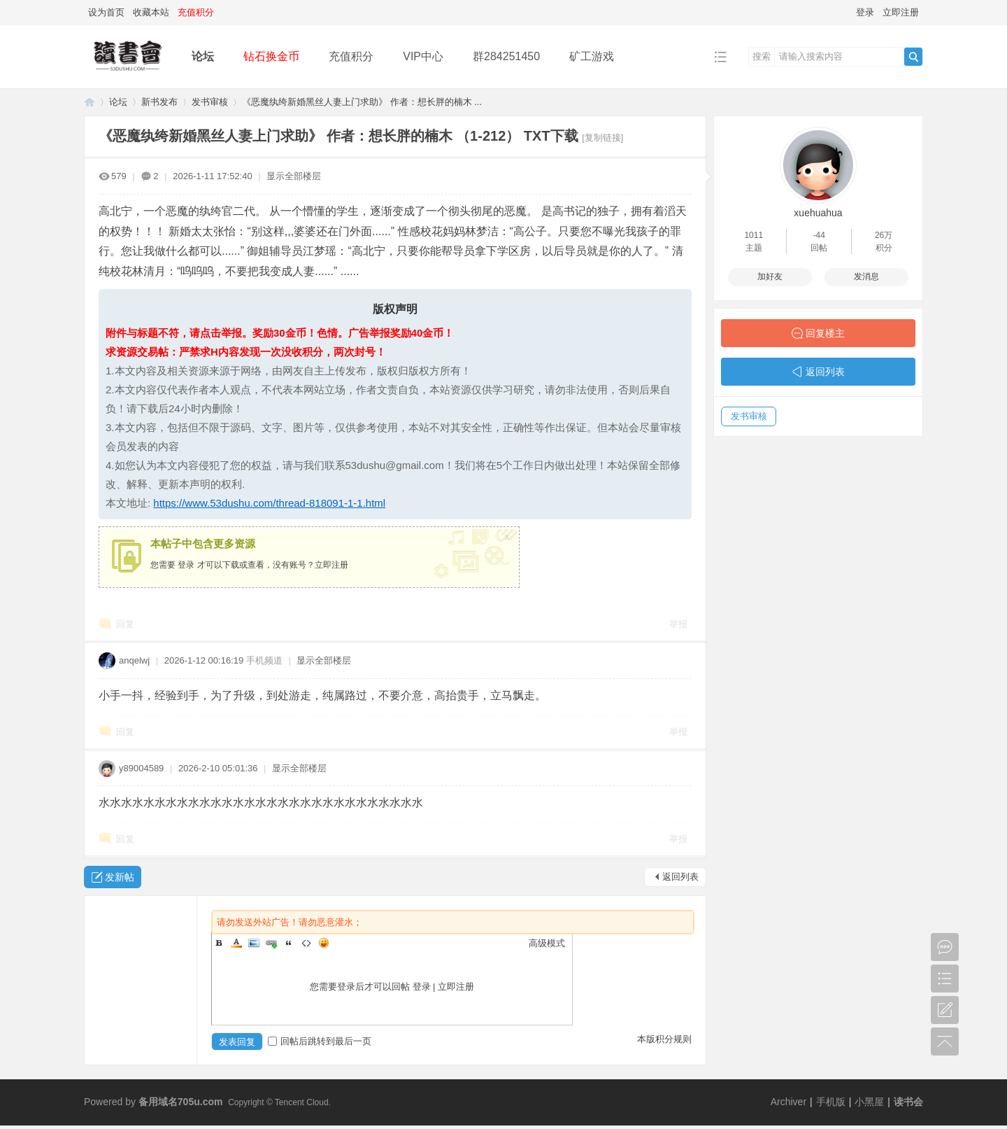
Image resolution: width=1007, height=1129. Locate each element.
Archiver (788, 1101)
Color (236, 943)
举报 (678, 624)
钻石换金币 (271, 56)
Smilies (324, 943)
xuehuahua (818, 212)
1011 (753, 235)
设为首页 (106, 12)
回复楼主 (825, 333)
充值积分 (351, 56)
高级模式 (547, 943)
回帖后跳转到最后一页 (319, 1041)
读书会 (908, 1101)
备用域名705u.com (180, 1101)
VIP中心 (423, 56)
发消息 (866, 276)
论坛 (203, 56)
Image (254, 943)
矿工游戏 (591, 56)
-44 (819, 235)
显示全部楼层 (293, 176)
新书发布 (159, 102)
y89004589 (141, 768)
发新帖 (119, 877)
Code (306, 943)
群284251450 (506, 56)
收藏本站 (151, 12)
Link (271, 943)
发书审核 (210, 102)
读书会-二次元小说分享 (89, 102)
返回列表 (680, 876)
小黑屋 (869, 1101)
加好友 (770, 276)
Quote (289, 943)
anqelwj (134, 660)
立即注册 (901, 12)
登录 (865, 12)
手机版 (830, 1101)
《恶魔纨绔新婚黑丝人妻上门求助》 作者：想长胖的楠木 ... (362, 102)
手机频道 (264, 660)
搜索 (761, 56)
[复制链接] (602, 137)
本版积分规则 (664, 1039)
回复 (125, 624)
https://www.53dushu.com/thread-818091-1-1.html (269, 503)
